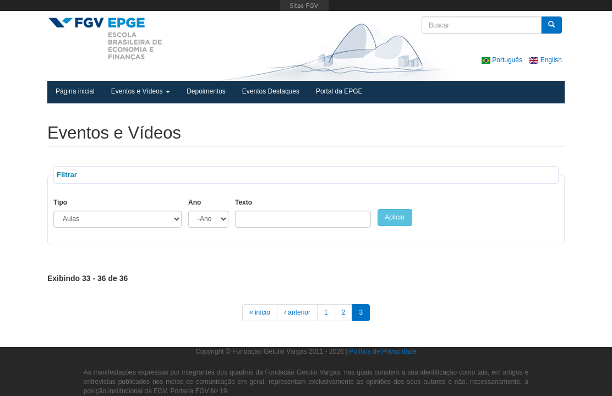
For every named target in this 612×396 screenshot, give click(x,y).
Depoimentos (206, 91)
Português (503, 60)
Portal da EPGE (339, 91)
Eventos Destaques (270, 91)
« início (259, 312)
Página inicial (75, 91)
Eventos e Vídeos (140, 91)
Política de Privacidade (383, 351)
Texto (243, 202)
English (545, 60)
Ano (194, 202)
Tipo (60, 202)
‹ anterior (297, 312)
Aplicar (395, 217)
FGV (304, 5)
